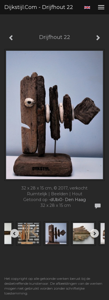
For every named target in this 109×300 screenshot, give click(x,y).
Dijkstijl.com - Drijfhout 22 (38, 7)
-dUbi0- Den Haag (67, 199)
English (87, 7)
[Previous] (14, 233)
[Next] (94, 233)
